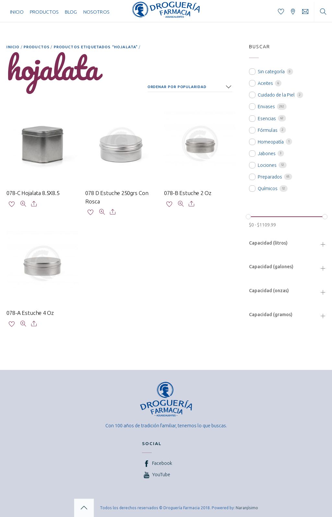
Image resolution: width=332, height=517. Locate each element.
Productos (44, 12)
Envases (266, 106)
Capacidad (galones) (271, 266)
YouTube (156, 474)
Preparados (270, 176)
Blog (71, 12)
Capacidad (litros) (268, 243)
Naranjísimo (247, 508)
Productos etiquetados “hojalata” (95, 47)
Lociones (267, 165)
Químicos (268, 188)
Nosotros (96, 12)
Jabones (267, 153)
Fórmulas (268, 130)
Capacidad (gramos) (270, 314)
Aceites (265, 83)
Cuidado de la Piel (276, 95)
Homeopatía (271, 141)
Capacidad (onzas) (269, 290)
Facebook (157, 462)
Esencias (267, 118)
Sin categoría (271, 71)
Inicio (17, 12)
